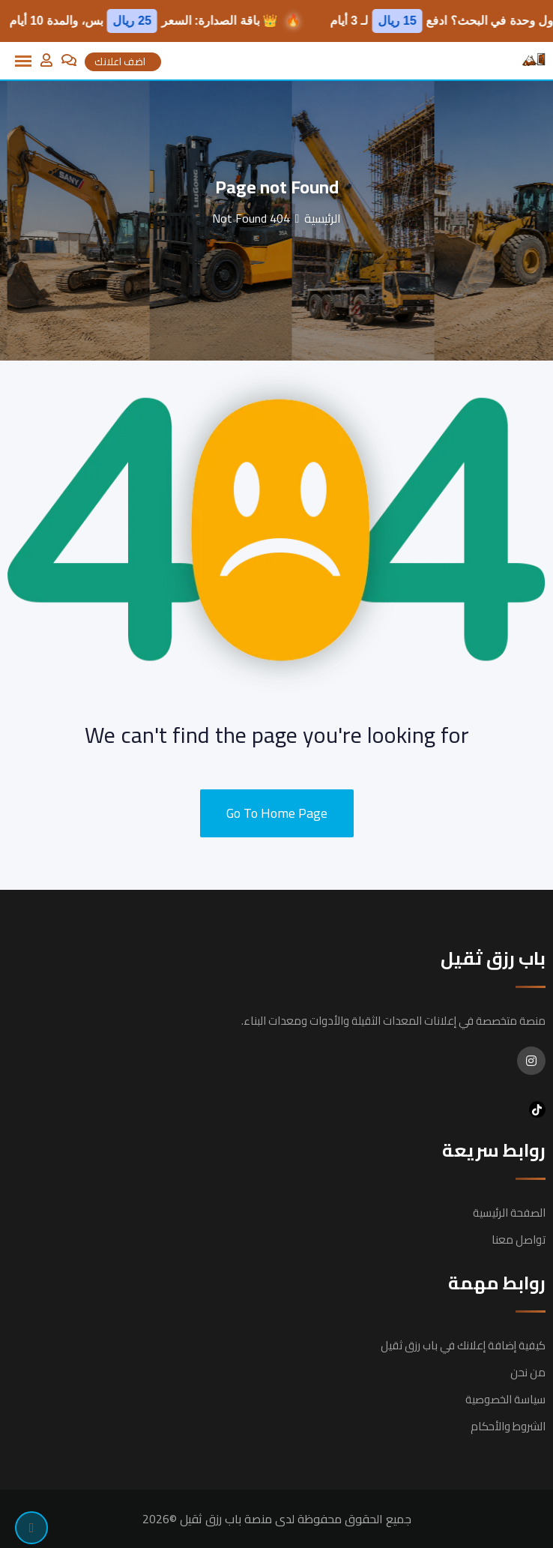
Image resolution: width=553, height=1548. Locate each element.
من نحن (528, 1372)
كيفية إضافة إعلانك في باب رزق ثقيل (463, 1345)
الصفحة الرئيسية (509, 1212)
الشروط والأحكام (508, 1426)
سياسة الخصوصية (505, 1399)
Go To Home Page (276, 813)
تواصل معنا (519, 1239)
